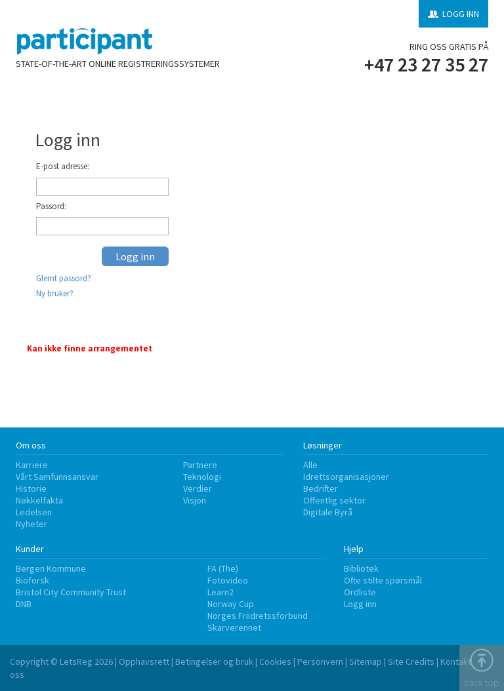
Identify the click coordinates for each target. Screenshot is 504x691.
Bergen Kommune (51, 568)
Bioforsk (32, 580)
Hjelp (354, 549)
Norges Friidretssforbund (257, 616)
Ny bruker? (55, 293)
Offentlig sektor (334, 500)
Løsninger (322, 445)
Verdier (197, 488)
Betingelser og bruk (214, 661)
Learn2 (220, 592)
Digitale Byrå (327, 512)
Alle (310, 465)
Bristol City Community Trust (71, 592)
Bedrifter (320, 488)
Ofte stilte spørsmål (383, 580)
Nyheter (31, 524)
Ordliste (360, 592)
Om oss (31, 445)
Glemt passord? (63, 278)
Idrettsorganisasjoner (346, 477)
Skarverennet (234, 627)
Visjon (194, 500)
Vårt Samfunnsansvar (57, 477)
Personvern (320, 661)
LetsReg (76, 661)
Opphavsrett (144, 661)
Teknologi (202, 477)
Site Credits (411, 661)
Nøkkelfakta (39, 500)
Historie (31, 488)
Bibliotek (361, 568)
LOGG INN (460, 14)
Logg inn (360, 604)
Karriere (32, 465)
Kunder (30, 549)
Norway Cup (230, 604)
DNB (24, 604)
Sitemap (365, 661)
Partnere (200, 465)
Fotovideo (227, 580)
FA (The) (222, 568)
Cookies (275, 661)
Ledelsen (34, 512)
